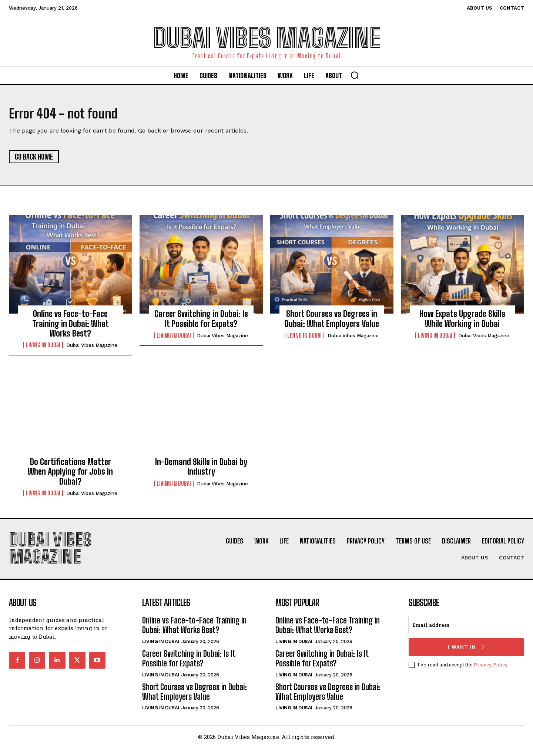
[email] (466, 633)
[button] (354, 75)
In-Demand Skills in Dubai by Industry (201, 469)
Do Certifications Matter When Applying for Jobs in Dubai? (70, 474)
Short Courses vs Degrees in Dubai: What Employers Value (332, 321)
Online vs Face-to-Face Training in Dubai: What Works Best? (70, 326)
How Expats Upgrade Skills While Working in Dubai (462, 321)
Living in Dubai (43, 348)
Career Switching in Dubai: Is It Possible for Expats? (201, 321)
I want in (466, 655)
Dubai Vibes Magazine (91, 348)
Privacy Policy (490, 672)
